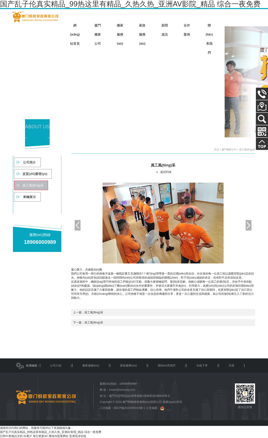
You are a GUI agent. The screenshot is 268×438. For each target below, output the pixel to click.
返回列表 (164, 172)
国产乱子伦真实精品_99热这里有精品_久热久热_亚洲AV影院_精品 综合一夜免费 (50, 432)
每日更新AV (40, 436)
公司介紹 (55, 365)
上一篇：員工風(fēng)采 (88, 312)
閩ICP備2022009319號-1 (129, 408)
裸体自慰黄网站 (58, 436)
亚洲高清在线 (77, 436)
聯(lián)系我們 (166, 365)
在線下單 (202, 365)
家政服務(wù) (128, 365)
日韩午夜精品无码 (11, 436)
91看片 (27, 436)
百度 (231, 365)
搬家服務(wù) (90, 365)
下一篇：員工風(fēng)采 (88, 322)
